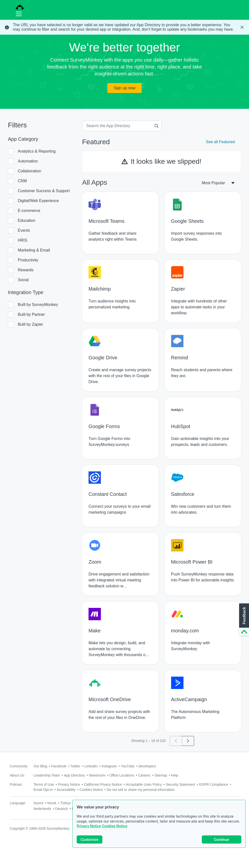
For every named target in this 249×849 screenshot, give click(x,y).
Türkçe (65, 803)
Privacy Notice (89, 826)
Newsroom (97, 775)
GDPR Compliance (213, 784)
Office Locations (121, 775)
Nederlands (42, 809)
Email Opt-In (43, 790)
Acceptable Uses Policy (144, 784)
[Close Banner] (242, 27)
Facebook (58, 766)
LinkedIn (90, 766)
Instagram (109, 766)
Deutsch (61, 809)
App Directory (74, 775)
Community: (19, 766)
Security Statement (180, 784)
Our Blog (40, 766)
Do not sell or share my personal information (141, 790)
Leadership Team (47, 775)
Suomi (39, 803)
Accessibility (66, 790)
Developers (147, 766)
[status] (124, 27)
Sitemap (160, 775)
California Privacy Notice (103, 784)
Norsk (51, 803)
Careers (144, 775)
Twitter (75, 766)
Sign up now (124, 88)
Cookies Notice (114, 826)
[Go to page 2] (188, 741)
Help (174, 775)
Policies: (16, 784)
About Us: (17, 775)
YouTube (128, 766)
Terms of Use (44, 784)
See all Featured (220, 142)
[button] (243, 619)
